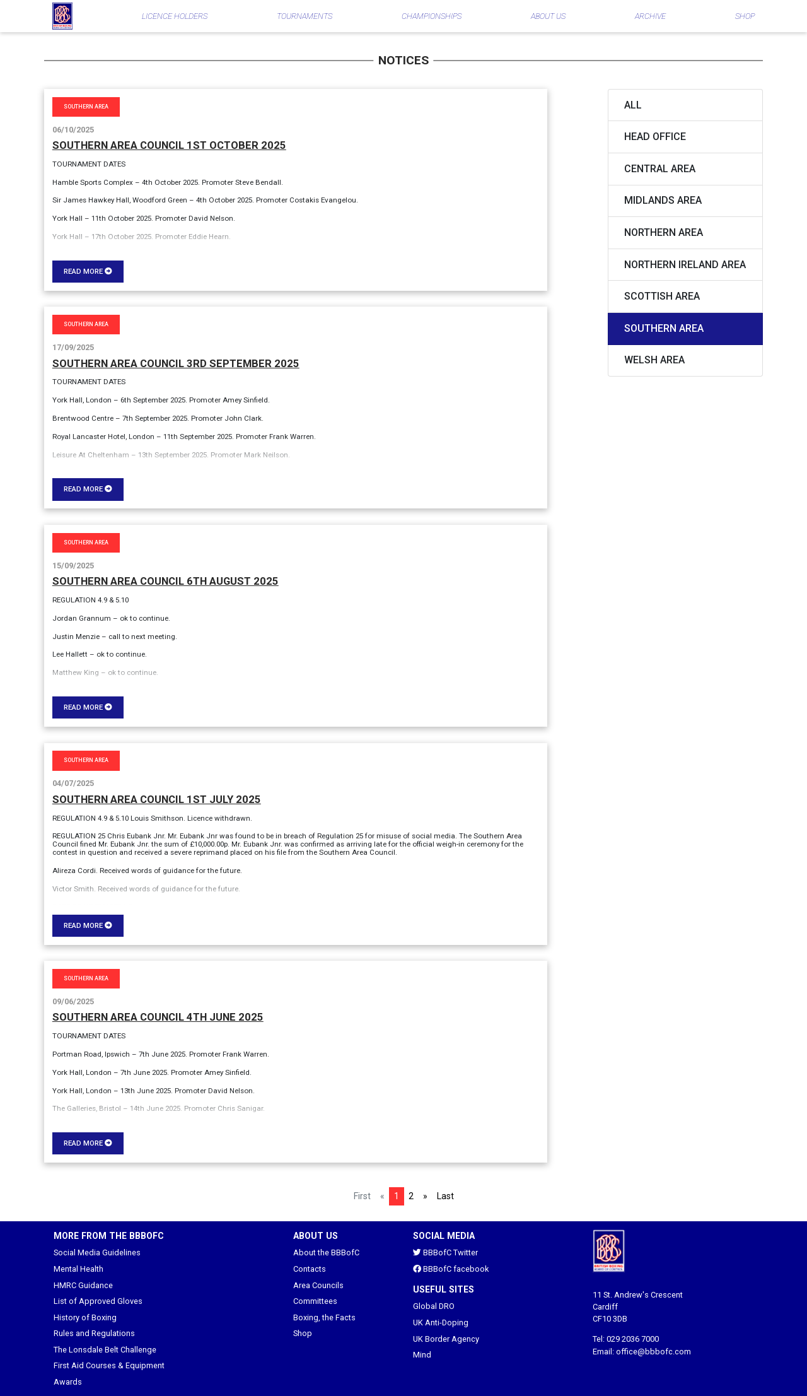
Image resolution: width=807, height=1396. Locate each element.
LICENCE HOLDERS (174, 16)
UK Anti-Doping (440, 1322)
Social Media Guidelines (97, 1252)
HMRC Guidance (83, 1285)
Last (445, 1196)
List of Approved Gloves (98, 1301)
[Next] (425, 1196)
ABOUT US (548, 16)
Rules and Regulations (94, 1333)
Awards (68, 1382)
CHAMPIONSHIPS (432, 16)
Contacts (309, 1269)
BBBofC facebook (451, 1269)
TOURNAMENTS (304, 16)
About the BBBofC (326, 1252)
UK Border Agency (446, 1339)
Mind (422, 1354)
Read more (88, 271)
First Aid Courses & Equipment (109, 1365)
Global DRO (434, 1306)
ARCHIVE (650, 16)
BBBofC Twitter (445, 1252)
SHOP (745, 16)
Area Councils (318, 1285)
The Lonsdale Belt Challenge (105, 1349)
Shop (302, 1333)
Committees (315, 1301)
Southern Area (86, 106)
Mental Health (78, 1269)
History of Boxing (85, 1317)
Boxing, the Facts (324, 1317)
